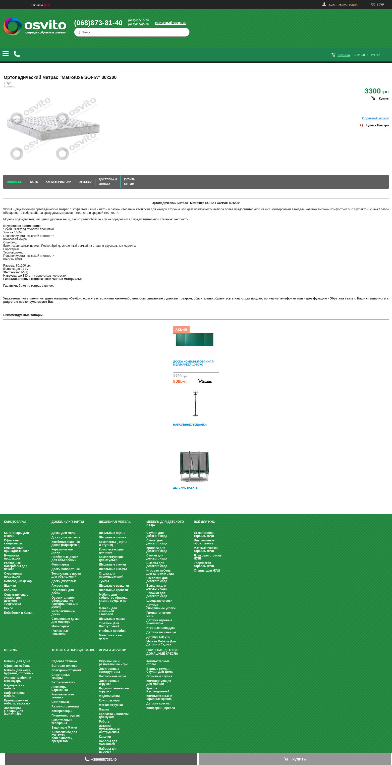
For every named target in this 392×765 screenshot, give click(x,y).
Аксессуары (60, 585)
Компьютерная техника (62, 696)
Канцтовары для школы (16, 534)
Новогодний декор (18, 581)
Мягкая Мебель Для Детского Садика (161, 643)
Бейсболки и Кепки (18, 613)
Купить (207, 381)
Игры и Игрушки (112, 650)
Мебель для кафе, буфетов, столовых (18, 672)
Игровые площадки (161, 628)
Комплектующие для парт (111, 551)
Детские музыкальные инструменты (109, 729)
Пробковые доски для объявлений (64, 558)
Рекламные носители (60, 632)
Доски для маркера (65, 537)
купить (384, 98)
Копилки (10, 590)
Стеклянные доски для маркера (65, 620)
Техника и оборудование (73, 650)
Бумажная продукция (12, 557)
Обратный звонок (170, 23)
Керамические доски (62, 551)
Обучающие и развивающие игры (113, 662)
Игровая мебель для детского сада (160, 572)
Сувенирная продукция (13, 575)
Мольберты (60, 626)
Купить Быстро (377, 125)
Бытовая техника (64, 666)
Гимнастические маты (158, 614)
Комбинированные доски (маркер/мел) (65, 543)
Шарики (10, 585)
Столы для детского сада (156, 542)
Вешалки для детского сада (156, 587)
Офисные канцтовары (13, 542)
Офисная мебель (17, 666)
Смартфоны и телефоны (61, 721)
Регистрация (348, 4)
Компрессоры (61, 711)
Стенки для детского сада (156, 557)
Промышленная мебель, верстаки (17, 702)
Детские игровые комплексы (159, 622)
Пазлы (104, 709)
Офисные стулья (159, 676)
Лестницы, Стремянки (59, 688)
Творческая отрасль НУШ (204, 564)
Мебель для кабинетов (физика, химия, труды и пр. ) (113, 599)
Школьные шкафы (113, 569)
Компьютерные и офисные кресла (159, 697)
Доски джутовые (64, 581)
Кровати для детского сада (156, 549)
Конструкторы (109, 700)
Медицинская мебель (14, 687)
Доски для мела (63, 533)
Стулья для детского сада (156, 534)
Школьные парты (112, 533)
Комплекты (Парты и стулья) (113, 543)
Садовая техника (64, 661)
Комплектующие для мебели (158, 682)
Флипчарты (60, 564)
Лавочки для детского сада (156, 594)
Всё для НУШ (204, 522)
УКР (381, 4)
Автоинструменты (65, 706)
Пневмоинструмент (65, 715)
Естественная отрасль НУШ (204, 534)
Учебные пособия (112, 631)
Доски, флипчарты (67, 522)
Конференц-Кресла (160, 708)
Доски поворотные (65, 569)
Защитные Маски (64, 727)
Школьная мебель (115, 522)
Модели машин (110, 696)
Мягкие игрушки (111, 705)
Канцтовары (15, 522)
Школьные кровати (113, 590)
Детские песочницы (161, 632)
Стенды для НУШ (207, 570)
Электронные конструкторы (109, 670)
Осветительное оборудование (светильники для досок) (64, 602)
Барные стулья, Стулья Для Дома (159, 670)
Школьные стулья (112, 537)
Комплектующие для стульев (111, 558)
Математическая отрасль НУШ (206, 549)
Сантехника (60, 702)
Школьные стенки (112, 564)
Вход (331, 4)
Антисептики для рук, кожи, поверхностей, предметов (64, 736)
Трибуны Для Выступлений (109, 625)
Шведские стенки (159, 600)
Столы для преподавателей (111, 575)
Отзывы (37, 5)
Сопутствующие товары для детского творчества (16, 599)
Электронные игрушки (109, 682)
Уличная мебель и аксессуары (17, 679)
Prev (195, 327)
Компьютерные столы (158, 662)
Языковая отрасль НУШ (208, 557)
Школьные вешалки (114, 585)
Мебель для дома (17, 661)
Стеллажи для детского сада (157, 579)
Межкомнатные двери (110, 637)
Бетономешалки (63, 682)
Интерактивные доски (63, 612)
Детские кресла (158, 703)
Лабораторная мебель (14, 694)
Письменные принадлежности (16, 549)
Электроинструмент (66, 670)
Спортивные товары (60, 676)
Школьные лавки (112, 619)
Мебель (10, 650)
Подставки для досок (62, 591)
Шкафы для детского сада (156, 564)
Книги (8, 608)
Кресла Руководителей (157, 690)
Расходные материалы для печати (15, 566)
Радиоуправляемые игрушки (114, 690)
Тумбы (104, 581)
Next (196, 502)
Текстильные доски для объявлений (66, 575)
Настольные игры (112, 676)
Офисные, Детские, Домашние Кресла (163, 651)
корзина (344, 55)
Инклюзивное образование (204, 542)
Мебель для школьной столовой (108, 611)
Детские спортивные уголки (161, 606)
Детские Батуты (158, 637)
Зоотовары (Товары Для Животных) (13, 711)
